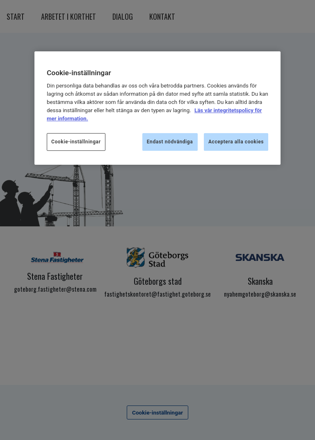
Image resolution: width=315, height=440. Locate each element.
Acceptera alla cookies (236, 142)
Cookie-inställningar (76, 142)
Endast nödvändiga (170, 142)
